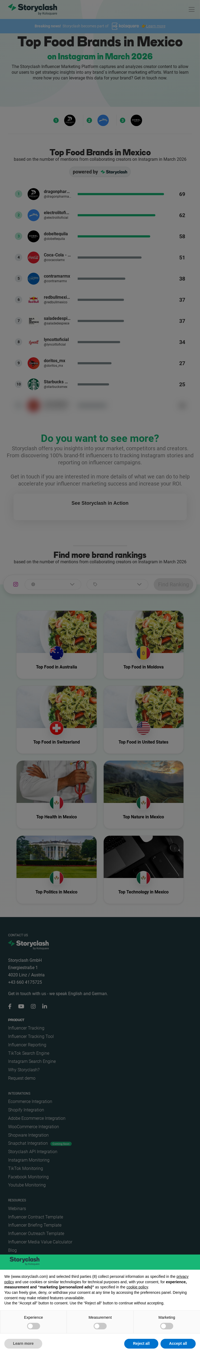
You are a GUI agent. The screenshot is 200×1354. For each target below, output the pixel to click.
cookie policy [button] (137, 1287)
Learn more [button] (23, 1343)
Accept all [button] (178, 1343)
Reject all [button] (141, 1343)
